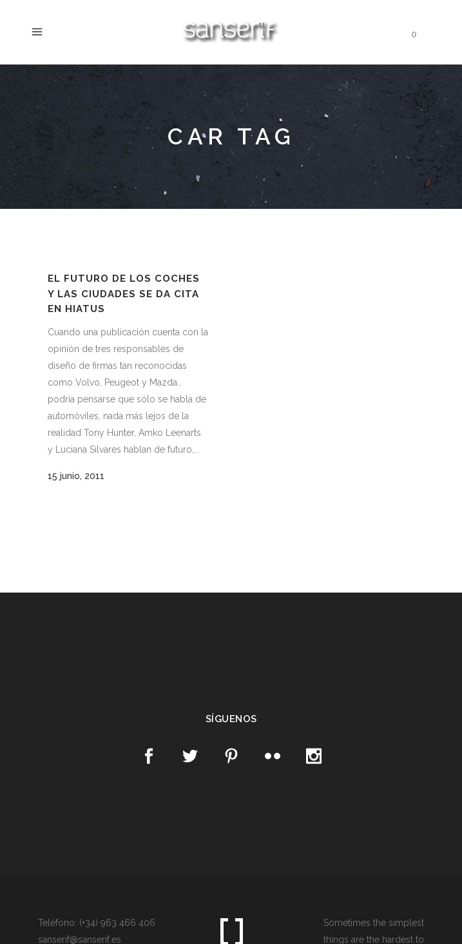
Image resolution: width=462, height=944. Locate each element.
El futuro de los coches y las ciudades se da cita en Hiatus (124, 294)
